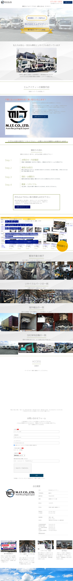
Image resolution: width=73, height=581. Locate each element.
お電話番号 (16, 435)
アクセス (33, 6)
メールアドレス (17, 440)
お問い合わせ (68, 2)
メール (16, 449)
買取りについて (26, 6)
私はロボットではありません (21, 468)
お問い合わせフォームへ (40, 116)
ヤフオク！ (48, 6)
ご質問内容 (16, 453)
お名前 (15, 429)
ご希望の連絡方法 (17, 448)
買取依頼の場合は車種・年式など (21, 458)
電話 (21, 449)
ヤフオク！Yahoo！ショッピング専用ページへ (21, 241)
